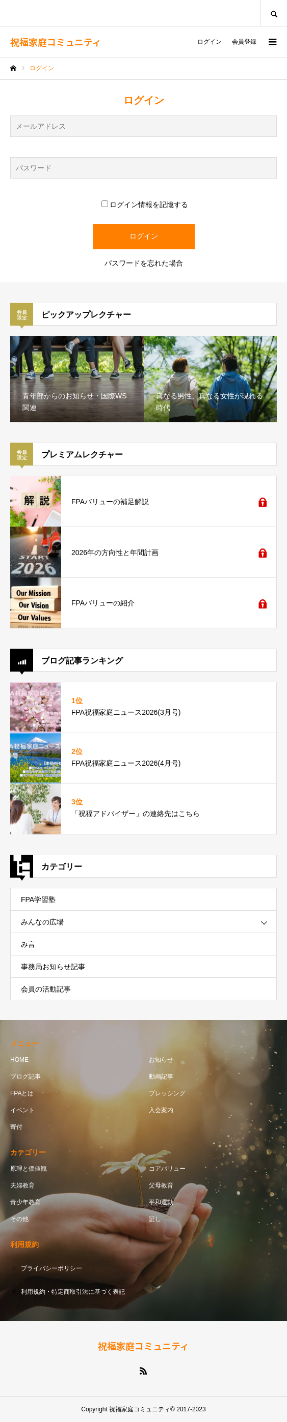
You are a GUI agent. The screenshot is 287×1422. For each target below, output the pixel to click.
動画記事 (161, 1076)
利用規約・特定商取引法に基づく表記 (73, 1291)
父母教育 (161, 1185)
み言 (28, 944)
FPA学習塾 (38, 899)
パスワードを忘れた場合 (144, 263)
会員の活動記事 (46, 989)
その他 (19, 1219)
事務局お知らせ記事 (53, 967)
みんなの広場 (42, 922)
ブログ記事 (25, 1076)
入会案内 (161, 1110)
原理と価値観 (28, 1168)
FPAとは (22, 1093)
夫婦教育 (22, 1185)
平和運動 (161, 1202)
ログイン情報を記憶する (144, 204)
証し (155, 1219)
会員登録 (244, 41)
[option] (77, 379)
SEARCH (273, 13)
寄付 (16, 1126)
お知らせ (161, 1059)
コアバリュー (167, 1168)
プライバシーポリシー (51, 1268)
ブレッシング (167, 1093)
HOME (19, 1059)
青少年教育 (25, 1202)
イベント (22, 1110)
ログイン (209, 41)
